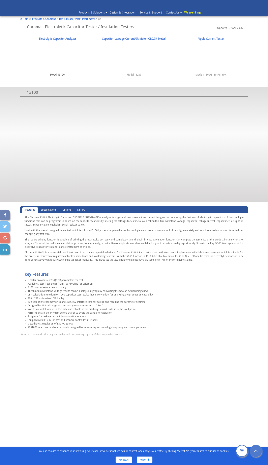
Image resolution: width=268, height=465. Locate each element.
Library (81, 209)
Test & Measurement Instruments (77, 19)
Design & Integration (123, 12)
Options (66, 209)
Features (30, 209)
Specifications (48, 209)
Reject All (144, 459)
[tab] (57, 57)
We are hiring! (192, 12)
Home (25, 19)
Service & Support (151, 12)
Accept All (124, 459)
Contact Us (173, 12)
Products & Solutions (93, 12)
